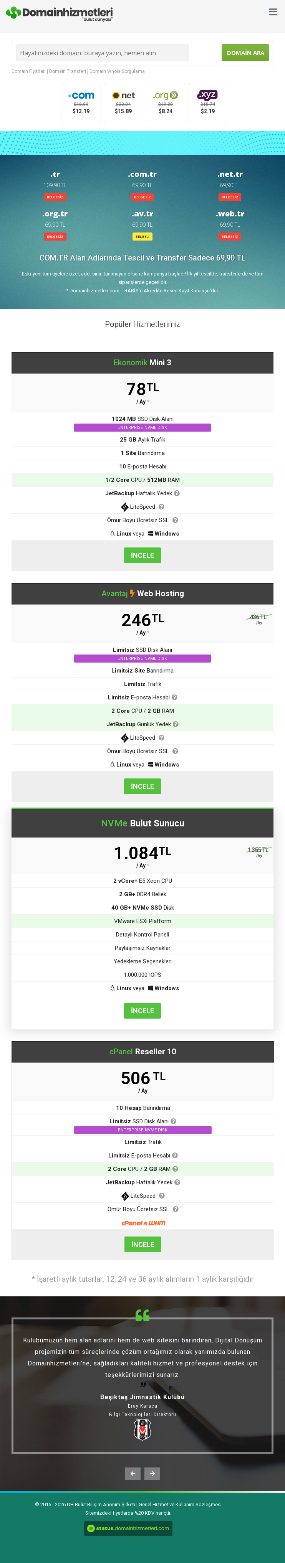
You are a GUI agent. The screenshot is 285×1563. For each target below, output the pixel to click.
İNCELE (142, 555)
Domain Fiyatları (29, 71)
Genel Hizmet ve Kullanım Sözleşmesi (180, 1504)
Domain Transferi (67, 71)
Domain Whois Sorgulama (117, 71)
